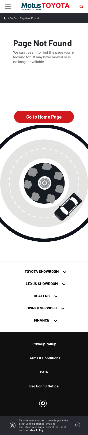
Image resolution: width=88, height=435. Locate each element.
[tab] (44, 272)
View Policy (37, 430)
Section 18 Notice (44, 386)
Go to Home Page (44, 117)
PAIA (44, 372)
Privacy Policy (44, 343)
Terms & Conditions (44, 358)
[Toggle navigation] (8, 7)
